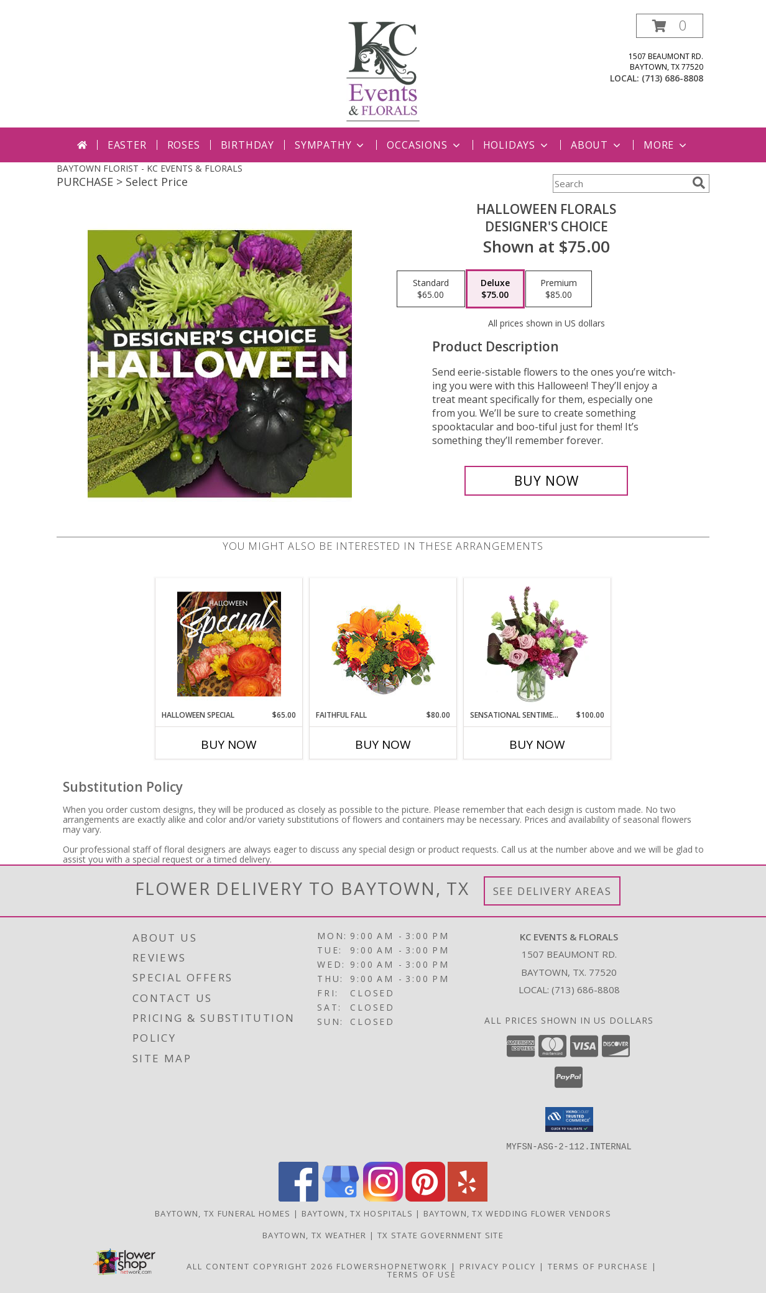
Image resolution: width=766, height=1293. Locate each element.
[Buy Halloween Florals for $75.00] (546, 481)
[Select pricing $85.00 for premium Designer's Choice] (558, 289)
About (597, 145)
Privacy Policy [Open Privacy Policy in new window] (497, 1265)
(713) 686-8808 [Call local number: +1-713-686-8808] (672, 78)
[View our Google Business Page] (341, 1197)
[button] (669, 26)
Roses (183, 145)
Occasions (424, 145)
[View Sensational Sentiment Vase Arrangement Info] (537, 644)
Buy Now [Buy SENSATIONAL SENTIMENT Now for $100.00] (537, 744)
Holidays (516, 145)
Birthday (247, 145)
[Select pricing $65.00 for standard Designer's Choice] (430, 289)
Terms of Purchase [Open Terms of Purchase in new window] (598, 1265)
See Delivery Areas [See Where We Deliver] (552, 891)
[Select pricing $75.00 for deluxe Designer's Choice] (495, 289)
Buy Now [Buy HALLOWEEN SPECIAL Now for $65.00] (229, 744)
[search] (699, 183)
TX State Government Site (440, 1234)
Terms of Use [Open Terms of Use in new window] (421, 1273)
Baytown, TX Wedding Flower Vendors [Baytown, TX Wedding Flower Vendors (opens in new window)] (517, 1212)
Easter (127, 145)
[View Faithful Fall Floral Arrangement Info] (383, 644)
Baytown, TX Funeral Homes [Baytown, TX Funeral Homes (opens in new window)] (223, 1212)
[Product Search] (619, 183)
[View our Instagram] (383, 1197)
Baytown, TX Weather (314, 1234)
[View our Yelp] (467, 1197)
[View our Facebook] (298, 1197)
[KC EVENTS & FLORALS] (383, 70)
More (666, 145)
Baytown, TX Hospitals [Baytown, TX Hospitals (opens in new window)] (357, 1212)
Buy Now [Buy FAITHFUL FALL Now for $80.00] (383, 744)
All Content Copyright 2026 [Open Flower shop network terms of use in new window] (260, 1265)
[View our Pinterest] (425, 1197)
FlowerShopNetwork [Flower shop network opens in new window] (392, 1265)
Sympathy (330, 145)
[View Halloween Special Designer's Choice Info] (229, 644)
